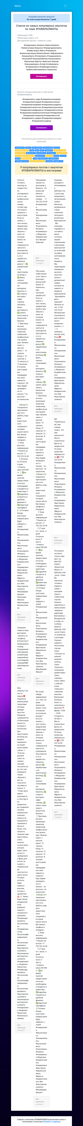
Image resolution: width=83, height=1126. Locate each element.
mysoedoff (18, 156)
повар (32, 150)
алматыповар (48, 147)
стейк (35, 158)
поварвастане (58, 161)
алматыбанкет (20, 153)
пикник (17, 158)
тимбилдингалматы (21, 161)
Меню (18, 6)
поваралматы (19, 147)
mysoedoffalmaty (28, 156)
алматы (28, 147)
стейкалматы (43, 158)
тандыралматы (62, 153)
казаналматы (41, 153)
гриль (37, 150)
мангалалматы (37, 147)
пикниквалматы (27, 158)
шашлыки (49, 161)
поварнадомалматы (21, 150)
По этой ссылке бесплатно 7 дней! (41, 19)
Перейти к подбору (52, 1122)
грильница (49, 156)
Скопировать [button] (41, 76)
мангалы (63, 156)
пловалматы (51, 153)
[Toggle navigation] (65, 6)
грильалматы (40, 156)
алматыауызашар (60, 150)
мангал (56, 156)
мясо (42, 150)
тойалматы (48, 150)
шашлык (57, 147)
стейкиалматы (53, 158)
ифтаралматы (30, 153)
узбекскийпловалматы (37, 161)
